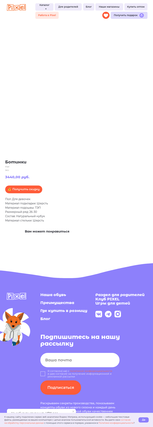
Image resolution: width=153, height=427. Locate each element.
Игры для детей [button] (112, 303)
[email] (80, 360)
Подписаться (60, 387)
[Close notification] (73, 411)
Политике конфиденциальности (116, 423)
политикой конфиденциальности (91, 371)
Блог (45, 318)
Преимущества (57, 302)
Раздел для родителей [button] (120, 294)
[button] (68, 7)
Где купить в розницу (63, 310)
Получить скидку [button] (26, 189)
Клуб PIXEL (107, 299)
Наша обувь (53, 294)
